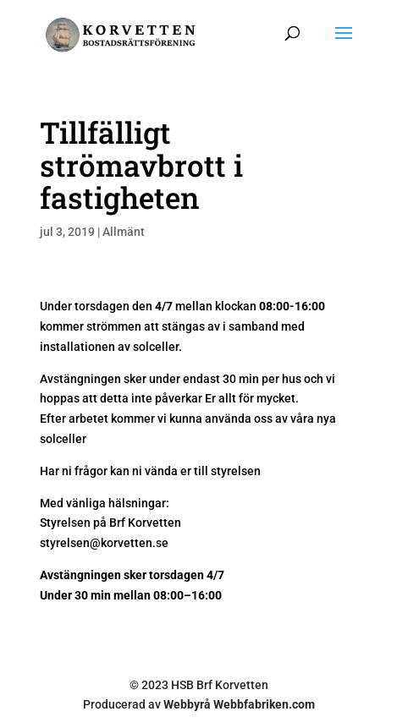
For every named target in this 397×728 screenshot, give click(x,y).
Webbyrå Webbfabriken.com (239, 704)
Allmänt (123, 231)
